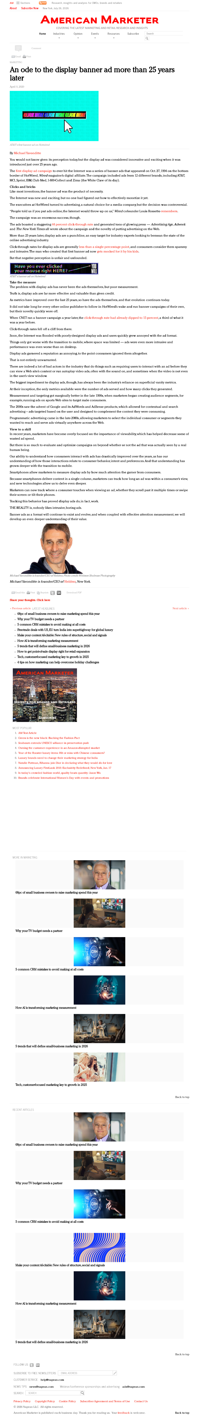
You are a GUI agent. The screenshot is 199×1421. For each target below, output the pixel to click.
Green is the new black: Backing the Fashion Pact (49, 738)
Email (18, 57)
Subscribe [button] (133, 34)
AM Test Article (27, 733)
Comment (36, 48)
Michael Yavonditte (27, 153)
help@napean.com (52, 1380)
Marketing (16, 62)
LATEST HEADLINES (43, 608)
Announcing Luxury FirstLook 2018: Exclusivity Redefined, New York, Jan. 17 (64, 768)
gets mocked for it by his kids (117, 251)
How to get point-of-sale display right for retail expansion (53, 651)
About (13, 8)
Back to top (182, 1097)
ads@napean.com (133, 1387)
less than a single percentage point (104, 247)
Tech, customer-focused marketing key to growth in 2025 (53, 657)
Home (42, 34)
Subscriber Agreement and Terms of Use (105, 1401)
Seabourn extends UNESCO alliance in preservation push (53, 743)
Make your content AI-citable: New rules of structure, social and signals (62, 635)
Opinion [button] (78, 35)
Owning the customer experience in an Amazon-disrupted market (59, 748)
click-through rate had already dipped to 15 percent (121, 318)
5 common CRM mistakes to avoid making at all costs (51, 624)
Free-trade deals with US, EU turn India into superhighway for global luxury (65, 630)
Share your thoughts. (30, 600)
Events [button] (95, 35)
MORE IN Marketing (25, 857)
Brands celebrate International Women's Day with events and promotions (63, 778)
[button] (24, 3)
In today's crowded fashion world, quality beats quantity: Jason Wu (59, 773)
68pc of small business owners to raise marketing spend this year (58, 614)
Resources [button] (114, 35)
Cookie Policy (67, 1401)
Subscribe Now (29, 8)
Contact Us (141, 1401)
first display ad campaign (34, 171)
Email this (20, 593)
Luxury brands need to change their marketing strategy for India (58, 758)
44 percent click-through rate (72, 224)
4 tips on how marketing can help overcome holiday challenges (58, 662)
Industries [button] (59, 35)
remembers (169, 211)
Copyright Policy (45, 1401)
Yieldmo (70, 581)
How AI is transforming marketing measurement (47, 641)
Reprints (44, 593)
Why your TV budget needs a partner (40, 619)
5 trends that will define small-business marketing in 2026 (53, 646)
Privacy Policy (22, 1401)
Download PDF (74, 593)
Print (28, 57)
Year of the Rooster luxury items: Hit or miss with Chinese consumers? (61, 753)
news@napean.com (41, 1387)
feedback (124, 1413)
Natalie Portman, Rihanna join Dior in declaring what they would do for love (65, 763)
